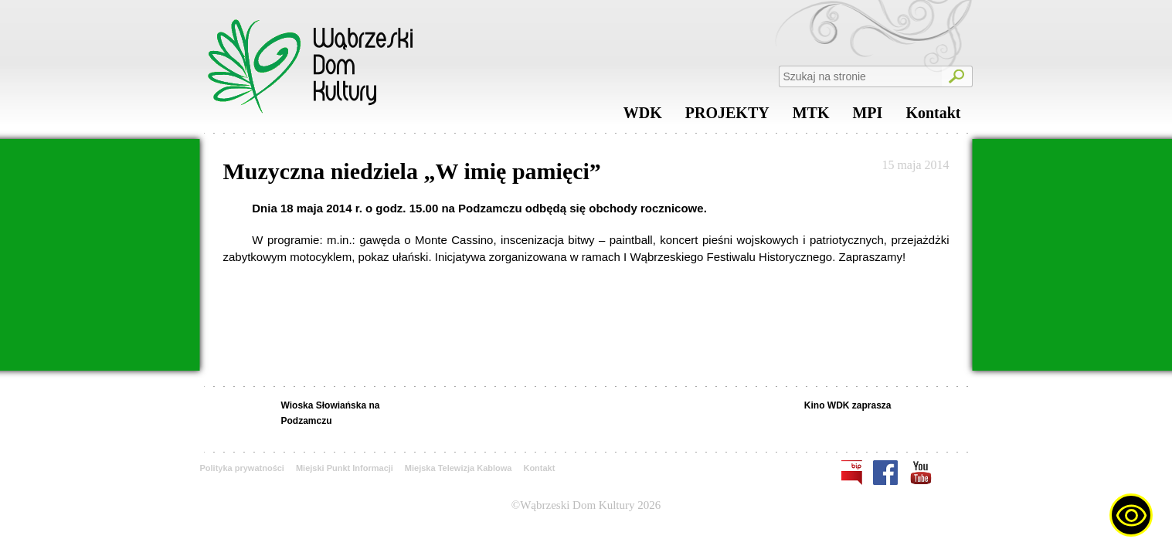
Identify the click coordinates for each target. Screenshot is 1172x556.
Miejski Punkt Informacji (344, 468)
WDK (642, 116)
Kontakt (932, 116)
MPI (867, 116)
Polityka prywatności (242, 468)
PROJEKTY (727, 116)
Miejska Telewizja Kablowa (458, 468)
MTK (811, 116)
